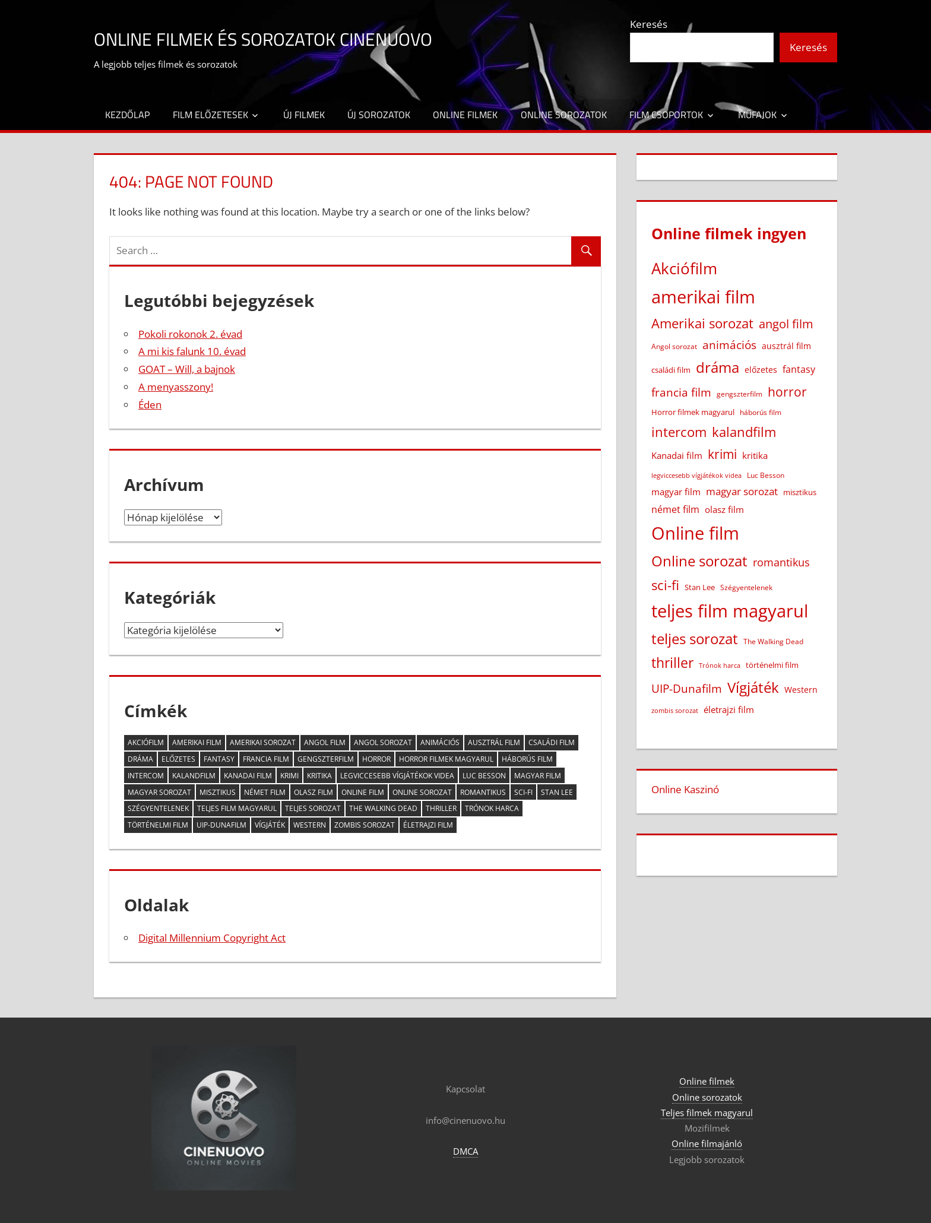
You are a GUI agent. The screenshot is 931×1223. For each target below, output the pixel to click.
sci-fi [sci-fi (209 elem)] (523, 792)
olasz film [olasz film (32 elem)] (313, 792)
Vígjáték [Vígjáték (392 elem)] (270, 825)
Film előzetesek (210, 114)
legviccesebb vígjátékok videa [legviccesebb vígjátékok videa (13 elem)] (397, 776)
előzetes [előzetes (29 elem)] (178, 759)
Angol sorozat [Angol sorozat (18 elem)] (383, 742)
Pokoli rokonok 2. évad (190, 334)
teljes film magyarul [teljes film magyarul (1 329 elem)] (237, 808)
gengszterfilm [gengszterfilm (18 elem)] (325, 759)
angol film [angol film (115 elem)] (325, 742)
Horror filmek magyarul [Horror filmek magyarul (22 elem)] (446, 759)
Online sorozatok (564, 114)
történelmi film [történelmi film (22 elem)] (158, 825)
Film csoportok (666, 114)
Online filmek (465, 114)
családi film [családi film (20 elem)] (551, 742)
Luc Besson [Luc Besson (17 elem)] (484, 776)
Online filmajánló (707, 1143)
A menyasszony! (175, 387)
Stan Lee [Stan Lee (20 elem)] (557, 792)
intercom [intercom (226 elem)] (146, 776)
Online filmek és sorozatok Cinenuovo (297, 37)
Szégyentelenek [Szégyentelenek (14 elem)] (158, 808)
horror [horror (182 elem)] (376, 759)
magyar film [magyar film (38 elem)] (537, 776)
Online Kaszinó (685, 789)
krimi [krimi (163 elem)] (289, 776)
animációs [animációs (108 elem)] (440, 742)
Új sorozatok (378, 114)
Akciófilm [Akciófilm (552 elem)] (146, 742)
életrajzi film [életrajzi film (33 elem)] (428, 825)
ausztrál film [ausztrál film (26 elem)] (494, 742)
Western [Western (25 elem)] (309, 825)
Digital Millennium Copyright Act (212, 938)
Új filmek (304, 114)
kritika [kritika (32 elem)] (319, 776)
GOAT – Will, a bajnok (186, 369)
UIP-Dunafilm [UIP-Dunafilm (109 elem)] (221, 825)
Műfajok (757, 114)
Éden (150, 404)
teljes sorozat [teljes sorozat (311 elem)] (313, 808)
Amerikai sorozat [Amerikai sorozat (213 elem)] (263, 742)
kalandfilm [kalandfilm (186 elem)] (194, 776)
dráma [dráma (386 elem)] (140, 759)
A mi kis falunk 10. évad (192, 351)
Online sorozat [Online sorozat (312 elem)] (422, 792)
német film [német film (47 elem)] (265, 792)
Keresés (648, 24)
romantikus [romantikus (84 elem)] (483, 792)
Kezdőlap (127, 114)
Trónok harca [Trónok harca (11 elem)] (492, 808)
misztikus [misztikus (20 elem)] (218, 792)
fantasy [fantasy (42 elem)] (219, 759)
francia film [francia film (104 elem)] (266, 759)
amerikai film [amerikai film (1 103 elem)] (196, 742)
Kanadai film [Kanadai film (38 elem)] (248, 776)
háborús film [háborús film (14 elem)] (527, 759)
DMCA (465, 1151)
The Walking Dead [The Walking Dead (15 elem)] (383, 808)
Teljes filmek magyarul (707, 1113)
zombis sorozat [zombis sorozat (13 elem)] (364, 825)
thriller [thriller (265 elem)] (441, 808)
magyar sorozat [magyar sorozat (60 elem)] (159, 792)
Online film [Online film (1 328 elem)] (362, 792)
